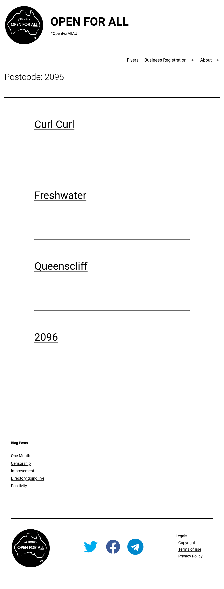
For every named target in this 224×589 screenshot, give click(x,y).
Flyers (132, 60)
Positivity (19, 485)
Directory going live (27, 478)
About (206, 60)
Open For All (89, 21)
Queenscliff (61, 266)
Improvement (22, 470)
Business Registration (165, 60)
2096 (46, 337)
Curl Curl (54, 124)
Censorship (21, 463)
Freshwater (60, 195)
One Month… (22, 455)
